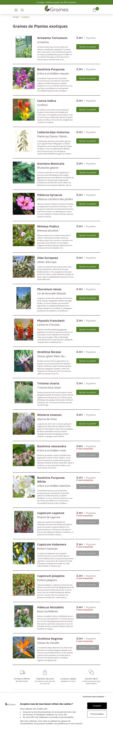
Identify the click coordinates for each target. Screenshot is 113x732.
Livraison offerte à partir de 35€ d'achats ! (56, 2)
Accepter (97, 705)
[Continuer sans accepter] (94, 696)
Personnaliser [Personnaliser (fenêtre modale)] (97, 714)
